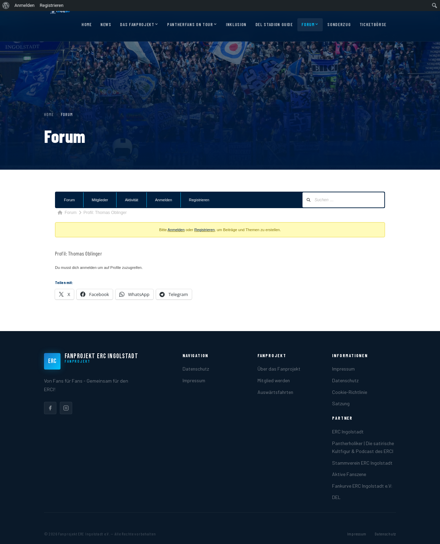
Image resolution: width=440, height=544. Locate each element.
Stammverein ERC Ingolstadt (362, 463)
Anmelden (163, 200)
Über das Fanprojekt (278, 369)
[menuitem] (6, 5)
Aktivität (131, 200)
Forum (309, 25)
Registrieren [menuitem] (52, 5)
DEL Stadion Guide (274, 24)
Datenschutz (196, 369)
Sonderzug (339, 24)
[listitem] (50, 408)
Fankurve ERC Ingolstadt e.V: (362, 486)
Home (86, 24)
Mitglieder (100, 200)
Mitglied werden (273, 380)
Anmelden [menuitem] (24, 5)
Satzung (341, 403)
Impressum (194, 380)
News (105, 24)
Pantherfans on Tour (192, 25)
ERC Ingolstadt (348, 431)
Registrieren (199, 200)
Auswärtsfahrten (275, 392)
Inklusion (236, 24)
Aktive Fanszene (349, 474)
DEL (336, 497)
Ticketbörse (373, 24)
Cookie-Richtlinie (349, 392)
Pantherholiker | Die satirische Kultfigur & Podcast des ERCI (363, 447)
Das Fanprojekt (139, 25)
